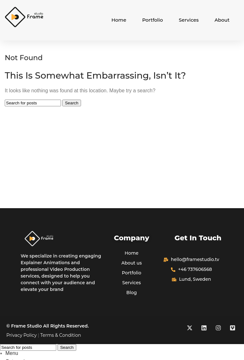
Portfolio (152, 20)
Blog (131, 292)
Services (189, 20)
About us (131, 263)
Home (119, 20)
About (221, 20)
